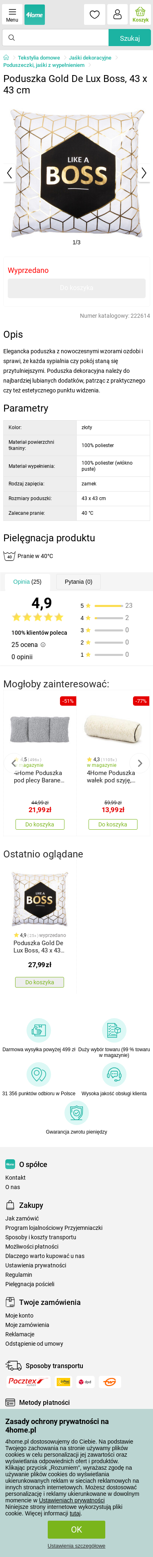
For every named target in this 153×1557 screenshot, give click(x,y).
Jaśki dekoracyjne (90, 58)
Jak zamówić (22, 1219)
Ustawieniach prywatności (71, 1500)
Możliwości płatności (31, 1247)
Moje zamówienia (27, 1325)
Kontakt (15, 1178)
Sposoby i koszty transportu (40, 1237)
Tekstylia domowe (39, 58)
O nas (12, 1187)
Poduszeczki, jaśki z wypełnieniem (43, 65)
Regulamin (18, 1275)
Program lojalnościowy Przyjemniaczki (53, 1228)
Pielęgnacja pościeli (29, 1284)
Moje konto (19, 1316)
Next (139, 763)
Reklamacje (19, 1334)
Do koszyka (76, 288)
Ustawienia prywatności (35, 1265)
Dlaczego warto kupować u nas (44, 1256)
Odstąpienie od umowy (34, 1344)
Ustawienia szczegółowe (77, 1546)
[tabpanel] (76, 173)
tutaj (75, 1513)
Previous (14, 763)
